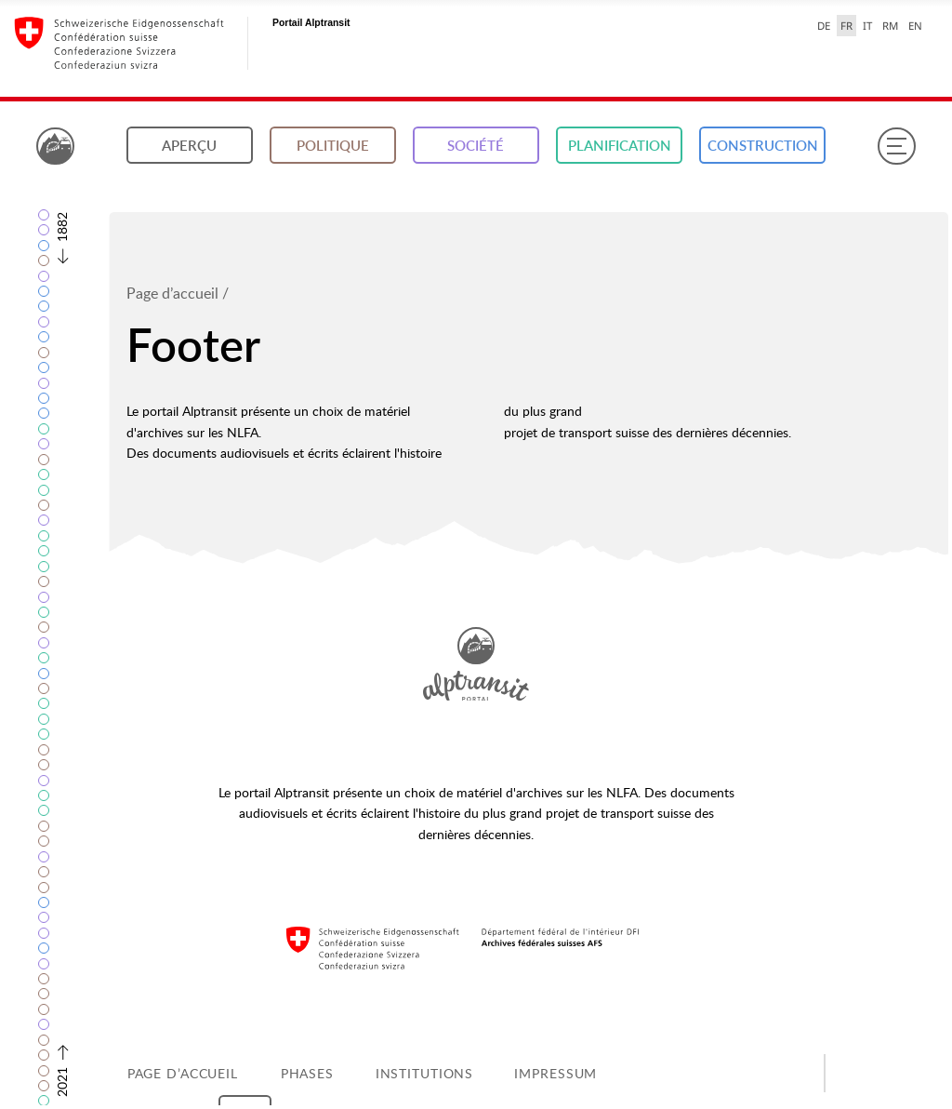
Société (475, 145)
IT (867, 26)
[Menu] (896, 146)
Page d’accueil (172, 293)
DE (823, 26)
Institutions (425, 1073)
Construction (762, 145)
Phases (307, 1073)
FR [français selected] (846, 26)
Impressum (555, 1073)
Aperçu (189, 145)
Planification (619, 145)
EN (915, 26)
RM (890, 26)
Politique (333, 145)
